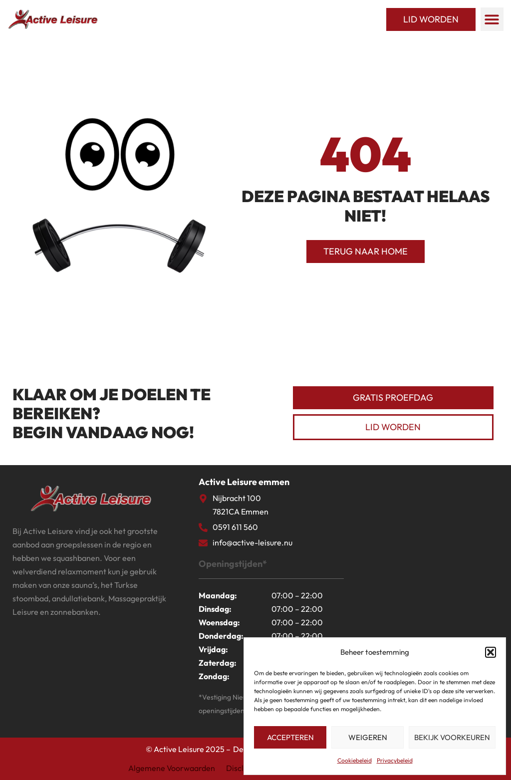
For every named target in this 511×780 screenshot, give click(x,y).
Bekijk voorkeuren (452, 737)
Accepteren (290, 737)
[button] (491, 652)
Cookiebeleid (354, 760)
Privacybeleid (395, 760)
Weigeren (367, 737)
